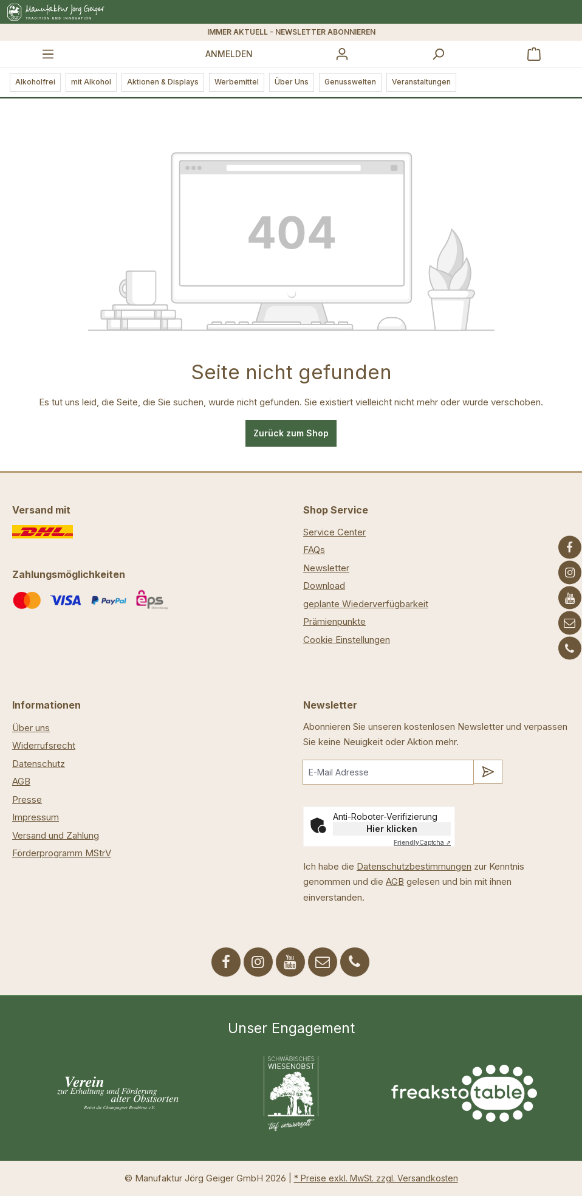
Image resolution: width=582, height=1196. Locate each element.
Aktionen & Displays (163, 81)
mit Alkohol (91, 81)
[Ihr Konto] (342, 54)
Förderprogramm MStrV (61, 853)
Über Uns (292, 81)
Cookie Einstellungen (346, 639)
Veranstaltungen (421, 81)
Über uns (31, 728)
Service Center (334, 532)
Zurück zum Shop (291, 433)
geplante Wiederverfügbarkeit (365, 604)
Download (324, 585)
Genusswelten (350, 81)
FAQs (314, 549)
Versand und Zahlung (55, 835)
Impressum (35, 817)
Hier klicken (391, 828)
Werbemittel (236, 81)
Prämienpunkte (334, 621)
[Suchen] (438, 54)
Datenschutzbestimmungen (414, 866)
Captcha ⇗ (422, 842)
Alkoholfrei (35, 81)
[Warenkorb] (534, 54)
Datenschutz (38, 763)
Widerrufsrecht (43, 745)
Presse (27, 799)
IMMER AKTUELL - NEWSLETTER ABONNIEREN (291, 31)
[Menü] (48, 54)
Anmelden (229, 54)
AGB (21, 781)
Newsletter (326, 568)
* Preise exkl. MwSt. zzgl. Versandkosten (376, 1178)
